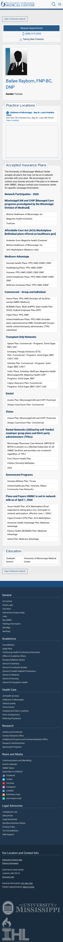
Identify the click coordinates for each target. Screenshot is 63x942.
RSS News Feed (11, 794)
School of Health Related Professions (19, 671)
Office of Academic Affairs (14, 656)
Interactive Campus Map (13, 613)
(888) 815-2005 (33, 33)
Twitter (7, 779)
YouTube (8, 783)
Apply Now (7, 649)
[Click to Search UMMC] (53, 4)
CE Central (7, 601)
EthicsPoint (7, 816)
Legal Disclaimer (9, 819)
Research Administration (13, 743)
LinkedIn (8, 791)
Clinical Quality (9, 703)
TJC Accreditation (10, 831)
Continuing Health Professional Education (21, 652)
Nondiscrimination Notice (13, 823)
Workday (6, 631)
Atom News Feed (11, 798)
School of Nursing (10, 679)
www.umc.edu (8, 877)
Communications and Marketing (16, 760)
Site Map (6, 628)
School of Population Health (15, 682)
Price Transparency (11, 715)
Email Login (7, 605)
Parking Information (11, 624)
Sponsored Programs (12, 747)
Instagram (9, 787)
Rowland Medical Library (13, 660)
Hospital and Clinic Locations (15, 711)
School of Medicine (10, 675)
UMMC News (8, 768)
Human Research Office (13, 736)
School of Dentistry (10, 664)
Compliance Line (9, 812)
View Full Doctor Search (14, 19)
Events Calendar (9, 764)
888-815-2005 (28, 887)
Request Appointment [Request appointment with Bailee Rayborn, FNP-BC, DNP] (32, 28)
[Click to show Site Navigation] (59, 4)
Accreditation (8, 645)
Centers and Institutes (12, 732)
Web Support (8, 834)
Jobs (4, 616)
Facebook (8, 775)
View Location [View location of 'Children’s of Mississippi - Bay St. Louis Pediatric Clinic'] (12, 120)
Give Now (6, 609)
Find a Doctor (8, 707)
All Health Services (10, 696)
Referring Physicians (11, 718)
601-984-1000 (27, 883)
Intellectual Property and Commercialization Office (25, 739)
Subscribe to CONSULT (12, 772)
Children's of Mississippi (13, 700)
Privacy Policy (8, 827)
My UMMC (7, 620)
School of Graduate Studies (14, 667)
